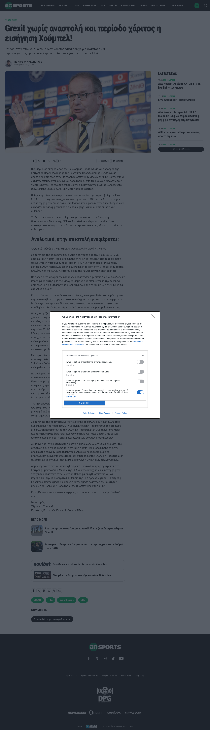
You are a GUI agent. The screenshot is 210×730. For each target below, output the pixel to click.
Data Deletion (89, 413)
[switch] (140, 362)
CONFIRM (84, 403)
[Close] (154, 317)
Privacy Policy (121, 413)
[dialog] (105, 365)
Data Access (104, 413)
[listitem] (105, 355)
